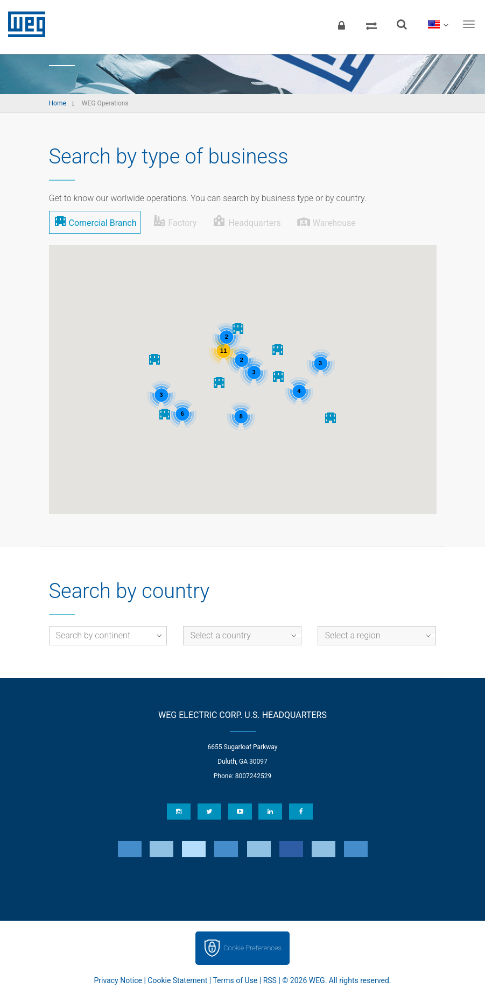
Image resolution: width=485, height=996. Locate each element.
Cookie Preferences (252, 948)
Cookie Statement (177, 980)
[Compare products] (371, 24)
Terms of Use (235, 980)
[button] (219, 382)
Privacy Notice (118, 980)
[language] (438, 24)
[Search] (401, 24)
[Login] (341, 24)
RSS (270, 980)
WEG (23, 24)
